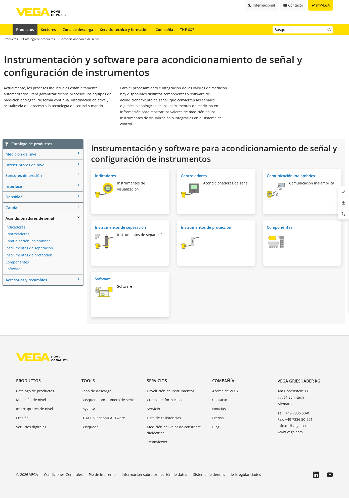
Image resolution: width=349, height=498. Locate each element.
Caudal (12, 207)
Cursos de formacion (164, 399)
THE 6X (187, 29)
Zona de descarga (78, 29)
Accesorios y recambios (26, 279)
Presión (22, 417)
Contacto (219, 399)
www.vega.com (290, 432)
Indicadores (15, 227)
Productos (25, 29)
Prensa (218, 417)
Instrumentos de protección (29, 255)
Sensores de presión (24, 175)
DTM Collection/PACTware (103, 417)
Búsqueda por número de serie (107, 399)
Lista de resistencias (164, 417)
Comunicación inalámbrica (28, 241)
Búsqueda (90, 427)
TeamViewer (157, 441)
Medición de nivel (21, 154)
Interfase (14, 186)
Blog (216, 427)
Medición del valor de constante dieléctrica (174, 430)
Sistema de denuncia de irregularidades (227, 474)
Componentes (17, 262)
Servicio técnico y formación (124, 29)
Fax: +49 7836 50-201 (295, 419)
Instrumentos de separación (29, 248)
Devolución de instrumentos (170, 391)
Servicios (157, 381)
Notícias (219, 408)
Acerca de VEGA (225, 391)
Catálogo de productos (35, 391)
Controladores (17, 234)
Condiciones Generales (63, 474)
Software (13, 268)
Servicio (153, 408)
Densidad (14, 196)
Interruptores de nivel (26, 164)
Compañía (164, 29)
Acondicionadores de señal (30, 218)
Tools (88, 381)
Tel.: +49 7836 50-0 (293, 413)
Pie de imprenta (102, 474)
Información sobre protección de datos (154, 474)
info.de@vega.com (293, 425)
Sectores (48, 29)
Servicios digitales (31, 427)
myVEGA (88, 408)
